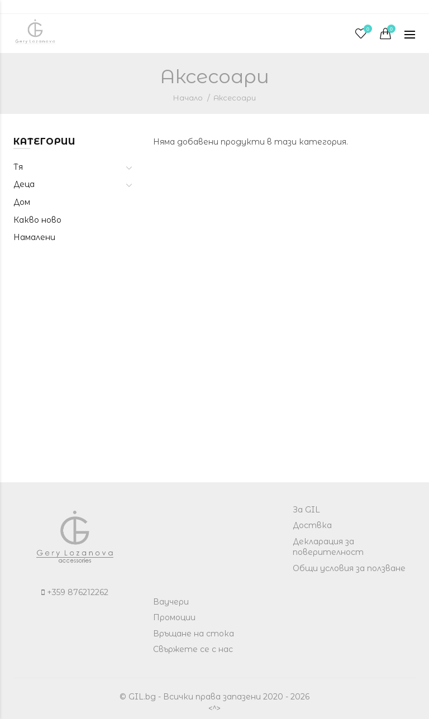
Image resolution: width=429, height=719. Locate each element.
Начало (188, 97)
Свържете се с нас (193, 649)
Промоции (174, 617)
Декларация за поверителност (328, 547)
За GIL (306, 510)
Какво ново (37, 220)
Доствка (312, 525)
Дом (21, 202)
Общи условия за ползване (349, 568)
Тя (18, 167)
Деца (24, 184)
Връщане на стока (193, 634)
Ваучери (171, 602)
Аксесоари (234, 97)
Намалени (34, 237)
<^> (214, 708)
